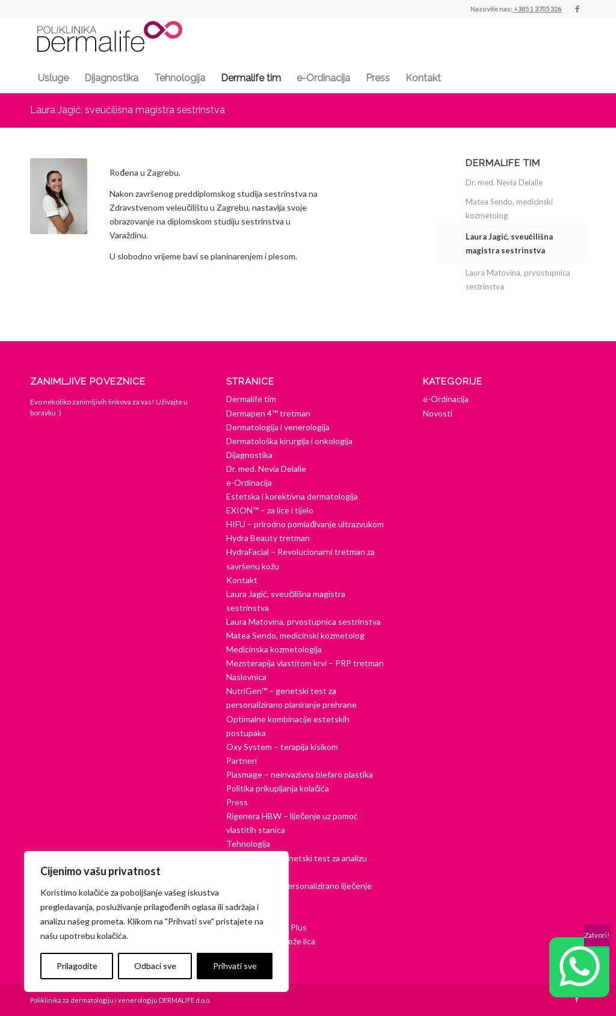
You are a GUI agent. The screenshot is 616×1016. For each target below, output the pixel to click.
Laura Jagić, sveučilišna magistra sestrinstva (127, 110)
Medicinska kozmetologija (274, 649)
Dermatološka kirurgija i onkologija (289, 441)
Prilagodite (77, 966)
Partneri (241, 760)
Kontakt (241, 580)
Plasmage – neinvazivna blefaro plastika (299, 774)
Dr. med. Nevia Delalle (504, 182)
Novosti (437, 413)
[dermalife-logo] (109, 43)
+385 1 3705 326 (537, 9)
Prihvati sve (235, 966)
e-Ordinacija (249, 482)
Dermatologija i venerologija (278, 427)
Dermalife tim (251, 399)
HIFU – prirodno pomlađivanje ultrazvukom (305, 524)
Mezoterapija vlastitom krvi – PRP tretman (305, 663)
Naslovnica (246, 677)
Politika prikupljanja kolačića (277, 788)
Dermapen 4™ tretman (268, 413)
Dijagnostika (249, 455)
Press (237, 802)
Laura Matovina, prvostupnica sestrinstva (518, 279)
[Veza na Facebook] (577, 9)
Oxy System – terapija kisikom (282, 747)
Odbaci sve (155, 966)
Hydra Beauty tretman (268, 538)
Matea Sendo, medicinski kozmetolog (509, 208)
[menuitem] (53, 78)
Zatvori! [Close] (597, 935)
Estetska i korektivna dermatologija (292, 496)
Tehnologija (248, 843)
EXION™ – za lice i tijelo (269, 510)
